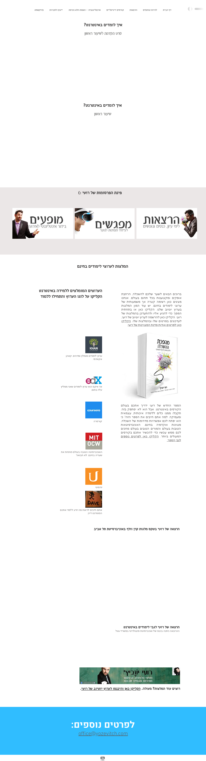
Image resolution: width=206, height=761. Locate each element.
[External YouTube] (103, 68)
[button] (115, 10)
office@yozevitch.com (103, 734)
